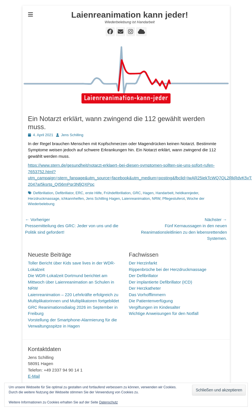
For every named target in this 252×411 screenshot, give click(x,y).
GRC (137, 193)
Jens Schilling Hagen (103, 198)
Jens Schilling (72, 135)
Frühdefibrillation (117, 193)
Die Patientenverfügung (151, 300)
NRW (156, 198)
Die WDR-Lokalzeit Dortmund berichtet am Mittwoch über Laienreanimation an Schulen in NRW (71, 282)
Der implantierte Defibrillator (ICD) (160, 282)
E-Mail (34, 376)
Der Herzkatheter (145, 288)
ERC (79, 193)
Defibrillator (64, 193)
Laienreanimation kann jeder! (129, 14)
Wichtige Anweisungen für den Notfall (163, 313)
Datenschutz (108, 402)
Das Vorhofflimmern (147, 294)
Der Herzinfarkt (143, 263)
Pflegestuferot (173, 198)
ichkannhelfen (72, 198)
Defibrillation (43, 193)
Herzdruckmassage (43, 198)
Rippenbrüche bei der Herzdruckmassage (168, 269)
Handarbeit (165, 193)
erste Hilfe (93, 193)
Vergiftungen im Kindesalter (154, 307)
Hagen (148, 193)
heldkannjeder (186, 193)
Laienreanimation (136, 198)
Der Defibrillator (143, 275)
